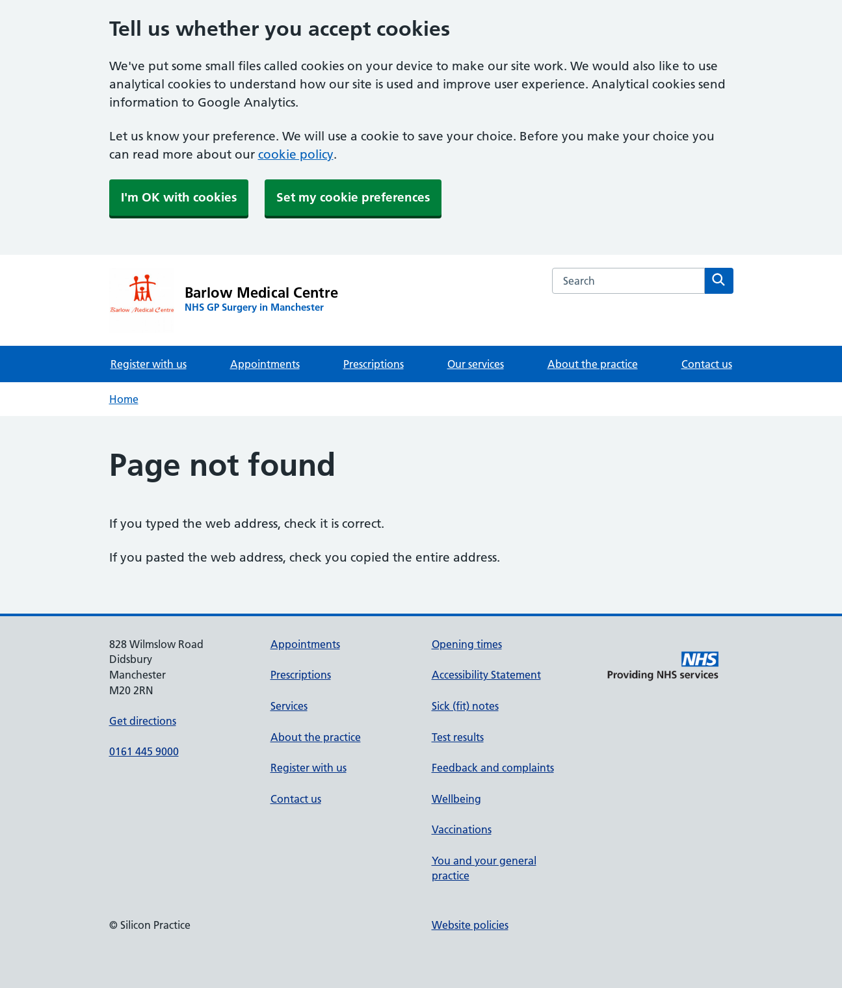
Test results (458, 737)
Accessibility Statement (486, 674)
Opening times (467, 644)
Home (123, 399)
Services (289, 705)
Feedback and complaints (493, 767)
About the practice (592, 364)
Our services (475, 364)
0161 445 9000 (144, 751)
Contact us (706, 364)
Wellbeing (456, 798)
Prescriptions (373, 364)
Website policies (470, 924)
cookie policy (296, 154)
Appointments (265, 364)
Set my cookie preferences (353, 197)
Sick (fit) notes (465, 705)
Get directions (142, 720)
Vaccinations (462, 829)
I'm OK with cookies (179, 197)
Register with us (149, 364)
